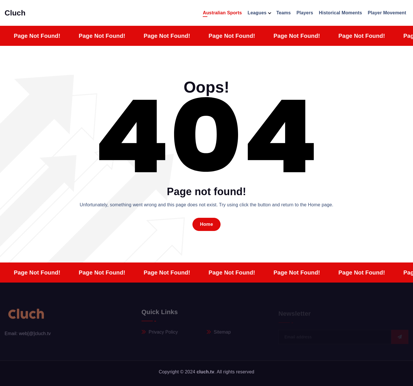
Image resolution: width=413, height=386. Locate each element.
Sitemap (222, 333)
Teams (283, 12)
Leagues (257, 12)
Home (206, 224)
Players (305, 12)
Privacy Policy (163, 333)
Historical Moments (340, 12)
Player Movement (387, 12)
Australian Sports (222, 12)
